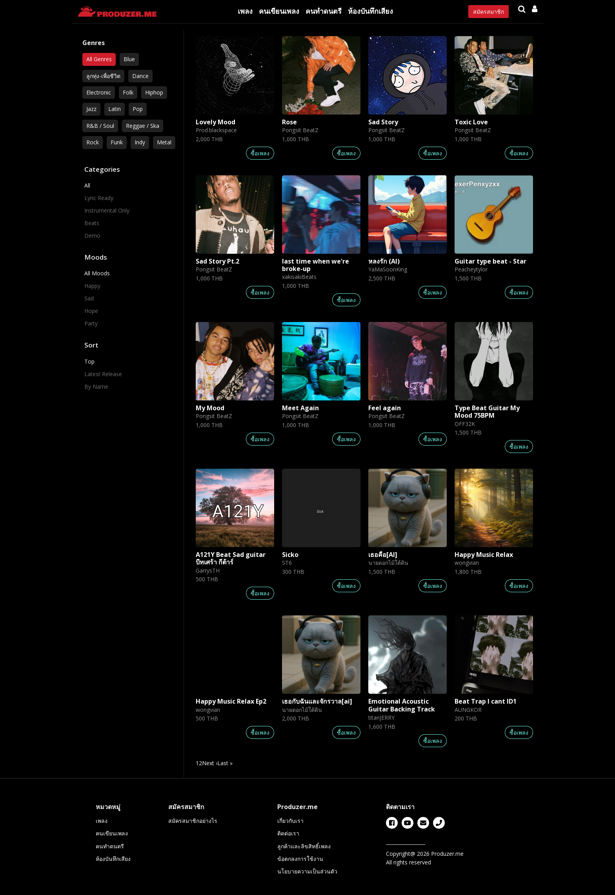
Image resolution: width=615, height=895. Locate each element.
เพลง (245, 11)
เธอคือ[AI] (382, 554)
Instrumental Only (106, 210)
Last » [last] (225, 763)
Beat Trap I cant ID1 (486, 701)
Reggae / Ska (142, 125)
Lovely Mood (215, 122)
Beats (91, 223)
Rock (92, 142)
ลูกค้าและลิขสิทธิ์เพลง (304, 846)
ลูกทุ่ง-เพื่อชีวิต (103, 76)
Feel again (384, 408)
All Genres (99, 59)
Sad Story (383, 122)
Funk (117, 142)
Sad (89, 298)
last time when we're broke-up (315, 265)
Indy (140, 142)
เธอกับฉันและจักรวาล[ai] (317, 701)
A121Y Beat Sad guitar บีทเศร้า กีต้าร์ (231, 558)
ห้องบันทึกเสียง (370, 11)
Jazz (91, 109)
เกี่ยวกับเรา (290, 820)
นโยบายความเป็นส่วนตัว (307, 871)
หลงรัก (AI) (384, 261)
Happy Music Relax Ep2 (231, 701)
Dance (140, 76)
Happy (92, 285)
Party (91, 323)
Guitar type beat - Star (490, 261)
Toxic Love (471, 122)
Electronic (98, 92)
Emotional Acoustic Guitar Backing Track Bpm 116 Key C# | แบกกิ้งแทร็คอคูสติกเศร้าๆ (401, 712)
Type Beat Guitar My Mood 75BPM (487, 412)
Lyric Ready (98, 198)
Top (89, 361)
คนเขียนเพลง (279, 11)
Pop (138, 109)
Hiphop (154, 92)
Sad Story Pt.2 (217, 261)
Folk (128, 92)
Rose (289, 122)
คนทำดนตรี (324, 11)
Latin (114, 109)
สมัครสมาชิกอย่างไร (192, 820)
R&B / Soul (100, 125)
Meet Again (300, 408)
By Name (96, 386)
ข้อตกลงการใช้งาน (300, 858)
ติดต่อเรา (288, 833)
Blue (129, 59)
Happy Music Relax (484, 554)
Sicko (290, 554)
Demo (92, 235)
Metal (164, 142)
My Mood (210, 408)
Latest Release (103, 374)
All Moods (97, 273)
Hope (91, 311)
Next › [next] (209, 763)
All (87, 185)
